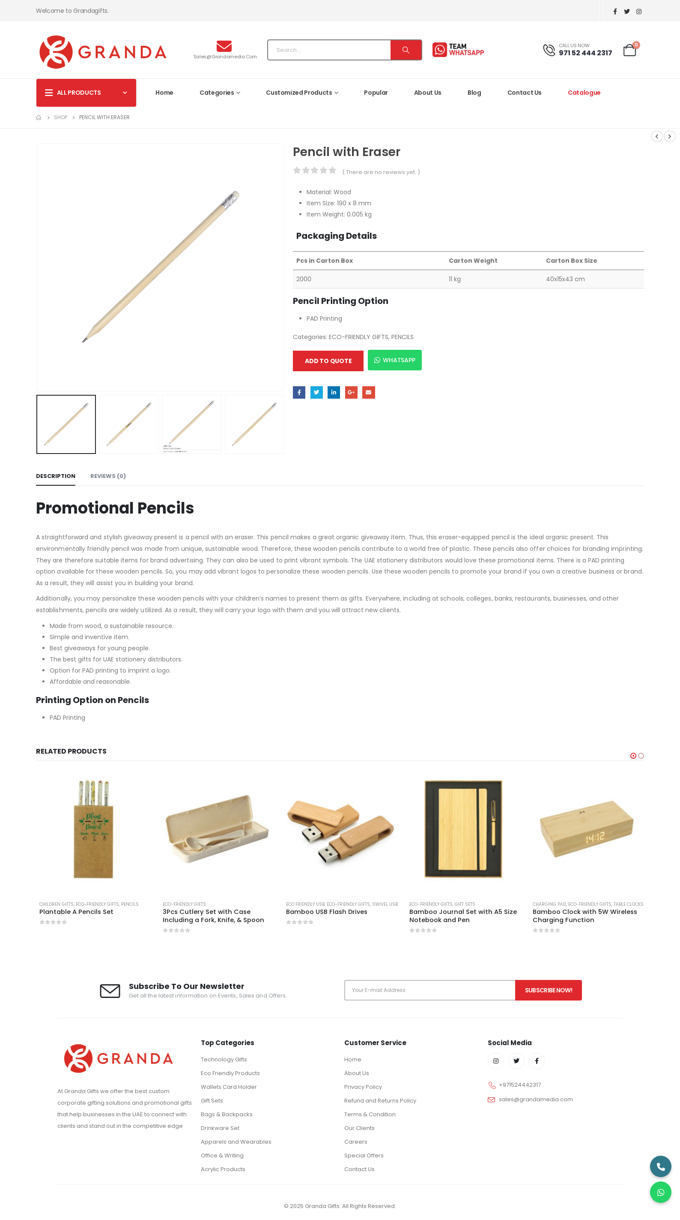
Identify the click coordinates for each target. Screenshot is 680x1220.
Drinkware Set (220, 1128)
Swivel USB (385, 904)
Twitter (316, 392)
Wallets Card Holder (229, 1087)
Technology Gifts (224, 1059)
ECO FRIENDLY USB (305, 904)
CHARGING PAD (549, 904)
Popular (376, 92)
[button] (633, 756)
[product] (93, 829)
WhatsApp (394, 360)
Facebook (299, 392)
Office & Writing (222, 1155)
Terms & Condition (370, 1114)
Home (164, 92)
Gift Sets (212, 1101)
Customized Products (299, 92)
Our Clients (359, 1128)
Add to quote (328, 361)
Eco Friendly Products (230, 1073)
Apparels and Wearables (236, 1142)
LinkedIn (334, 392)
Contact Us (524, 92)
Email (368, 392)
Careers (355, 1142)
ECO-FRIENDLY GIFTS (358, 337)
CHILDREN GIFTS (56, 904)
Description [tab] (55, 476)
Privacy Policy (363, 1087)
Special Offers (364, 1155)
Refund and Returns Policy (380, 1101)
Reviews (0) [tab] (108, 476)
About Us (427, 92)
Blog (474, 92)
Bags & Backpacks (227, 1114)
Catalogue (584, 92)
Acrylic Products (223, 1169)
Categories (217, 92)
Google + (351, 392)
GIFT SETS (465, 904)
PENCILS (402, 337)
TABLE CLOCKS (629, 904)
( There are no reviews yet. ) (381, 172)
